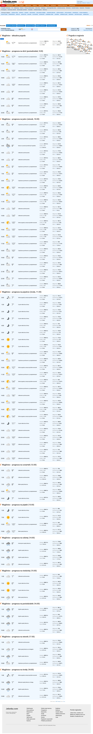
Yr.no (64, 701)
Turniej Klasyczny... (51, 25)
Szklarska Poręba (41, 12)
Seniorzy (45, 9)
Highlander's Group (52, 725)
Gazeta (43, 717)
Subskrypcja (72, 5)
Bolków (29, 14)
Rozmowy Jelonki (12, 9)
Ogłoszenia (28, 5)
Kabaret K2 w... (21, 25)
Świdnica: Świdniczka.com (76, 716)
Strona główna (30, 710)
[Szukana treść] (49, 29)
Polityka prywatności (46, 720)
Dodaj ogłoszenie (31, 719)
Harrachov (86, 14)
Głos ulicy (37, 8)
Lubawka (56, 14)
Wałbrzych (84, 2)
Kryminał (82, 8)
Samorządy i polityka (22, 9)
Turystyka (30, 9)
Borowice (71, 14)
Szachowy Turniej (30, 25)
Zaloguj (90, 30)
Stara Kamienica (83, 12)
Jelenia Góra (14, 12)
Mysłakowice (68, 12)
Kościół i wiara (75, 8)
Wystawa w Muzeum (11, 25)
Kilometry (68, 8)
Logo (57, 717)
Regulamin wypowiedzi (46, 719)
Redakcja (58, 708)
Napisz (3, 5)
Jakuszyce (23, 14)
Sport (16, 5)
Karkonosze (12, 14)
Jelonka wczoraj (61, 8)
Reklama (58, 710)
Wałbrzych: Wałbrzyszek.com (77, 714)
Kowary (26, 12)
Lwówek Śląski (63, 14)
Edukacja (43, 8)
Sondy (47, 5)
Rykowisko (41, 5)
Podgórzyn (75, 12)
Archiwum (53, 5)
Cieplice (18, 14)
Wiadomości (10, 5)
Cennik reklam (59, 712)
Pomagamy (3, 9)
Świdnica (88, 2)
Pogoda (21, 5)
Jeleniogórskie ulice (51, 8)
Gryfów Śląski (78, 14)
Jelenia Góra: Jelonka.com (76, 712)
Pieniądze (87, 8)
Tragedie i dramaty (5, 8)
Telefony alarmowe (62, 5)
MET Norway (58, 701)
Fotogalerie (44, 710)
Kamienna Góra (49, 14)
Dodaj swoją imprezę (46, 708)
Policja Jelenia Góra (29, 8)
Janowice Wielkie (51, 12)
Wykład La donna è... (41, 25)
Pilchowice (35, 14)
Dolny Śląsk (4, 14)
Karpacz (21, 12)
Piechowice (32, 12)
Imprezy (35, 5)
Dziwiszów (41, 14)
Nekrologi (16, 8)
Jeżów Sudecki (60, 12)
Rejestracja (86, 30)
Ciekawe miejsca (38, 9)
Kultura (21, 8)
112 (12, 8)
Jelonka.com (16, 710)
